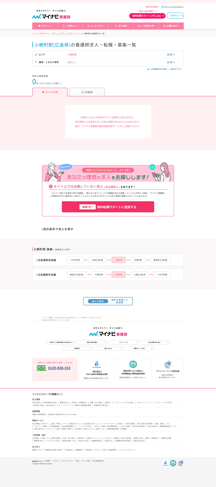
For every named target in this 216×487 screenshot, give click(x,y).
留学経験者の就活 (50, 403)
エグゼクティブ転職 (110, 438)
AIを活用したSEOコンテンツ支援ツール (89, 429)
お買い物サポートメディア (44, 429)
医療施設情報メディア (168, 426)
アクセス (55, 461)
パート (150, 403)
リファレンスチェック (127, 450)
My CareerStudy (139, 426)
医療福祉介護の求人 (101, 405)
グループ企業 (86, 461)
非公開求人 (48, 83)
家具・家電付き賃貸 (63, 429)
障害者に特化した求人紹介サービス (47, 405)
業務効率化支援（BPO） (54, 450)
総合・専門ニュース (59, 424)
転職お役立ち (173, 26)
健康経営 (79, 450)
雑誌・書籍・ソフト (162, 424)
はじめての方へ (97, 26)
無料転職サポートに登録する (108, 206)
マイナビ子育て (86, 426)
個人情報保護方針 (98, 461)
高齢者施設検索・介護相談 (117, 429)
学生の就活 (36, 403)
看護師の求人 (39, 441)
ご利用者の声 (148, 26)
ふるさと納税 (125, 426)
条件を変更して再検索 (108, 301)
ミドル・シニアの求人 (164, 403)
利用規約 (77, 348)
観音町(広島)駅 (160, 260)
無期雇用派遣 (97, 441)
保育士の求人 (84, 441)
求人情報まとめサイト (40, 424)
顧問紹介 (155, 438)
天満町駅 (138, 260)
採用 (77, 461)
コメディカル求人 (53, 441)
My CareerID (152, 426)
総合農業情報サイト (70, 426)
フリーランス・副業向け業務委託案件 (77, 405)
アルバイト (141, 403)
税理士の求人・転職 (141, 438)
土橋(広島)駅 (97, 260)
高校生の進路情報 (38, 414)
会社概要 (47, 461)
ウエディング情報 (40, 426)
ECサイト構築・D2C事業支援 (106, 426)
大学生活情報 (130, 424)
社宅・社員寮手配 (109, 450)
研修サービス (37, 450)
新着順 (87, 92)
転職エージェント (93, 438)
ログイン (174, 15)
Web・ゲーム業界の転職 (51, 438)
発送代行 (69, 450)
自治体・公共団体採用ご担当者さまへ (61, 342)
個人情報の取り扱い (154, 342)
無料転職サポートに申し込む (147, 16)
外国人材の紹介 (139, 441)
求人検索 (123, 26)
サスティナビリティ (67, 461)
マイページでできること (174, 7)
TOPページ (47, 26)
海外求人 (108, 403)
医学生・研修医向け (79, 403)
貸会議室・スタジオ (92, 450)
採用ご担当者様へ (152, 7)
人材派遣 (35, 438)
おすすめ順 (50, 92)
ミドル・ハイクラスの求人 (124, 403)
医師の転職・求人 (69, 441)
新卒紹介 (81, 438)
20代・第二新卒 (69, 438)
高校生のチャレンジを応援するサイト (83, 424)
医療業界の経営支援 (123, 441)
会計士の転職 (126, 438)
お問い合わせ (108, 348)
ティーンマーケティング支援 (111, 424)
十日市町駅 (75, 260)
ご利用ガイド (72, 26)
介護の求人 (108, 441)
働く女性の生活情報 (145, 424)
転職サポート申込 (139, 348)
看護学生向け (64, 403)
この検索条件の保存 (157, 69)
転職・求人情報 (96, 403)
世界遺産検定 (55, 426)
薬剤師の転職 (166, 438)
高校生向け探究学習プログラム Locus (62, 414)
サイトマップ (123, 342)
